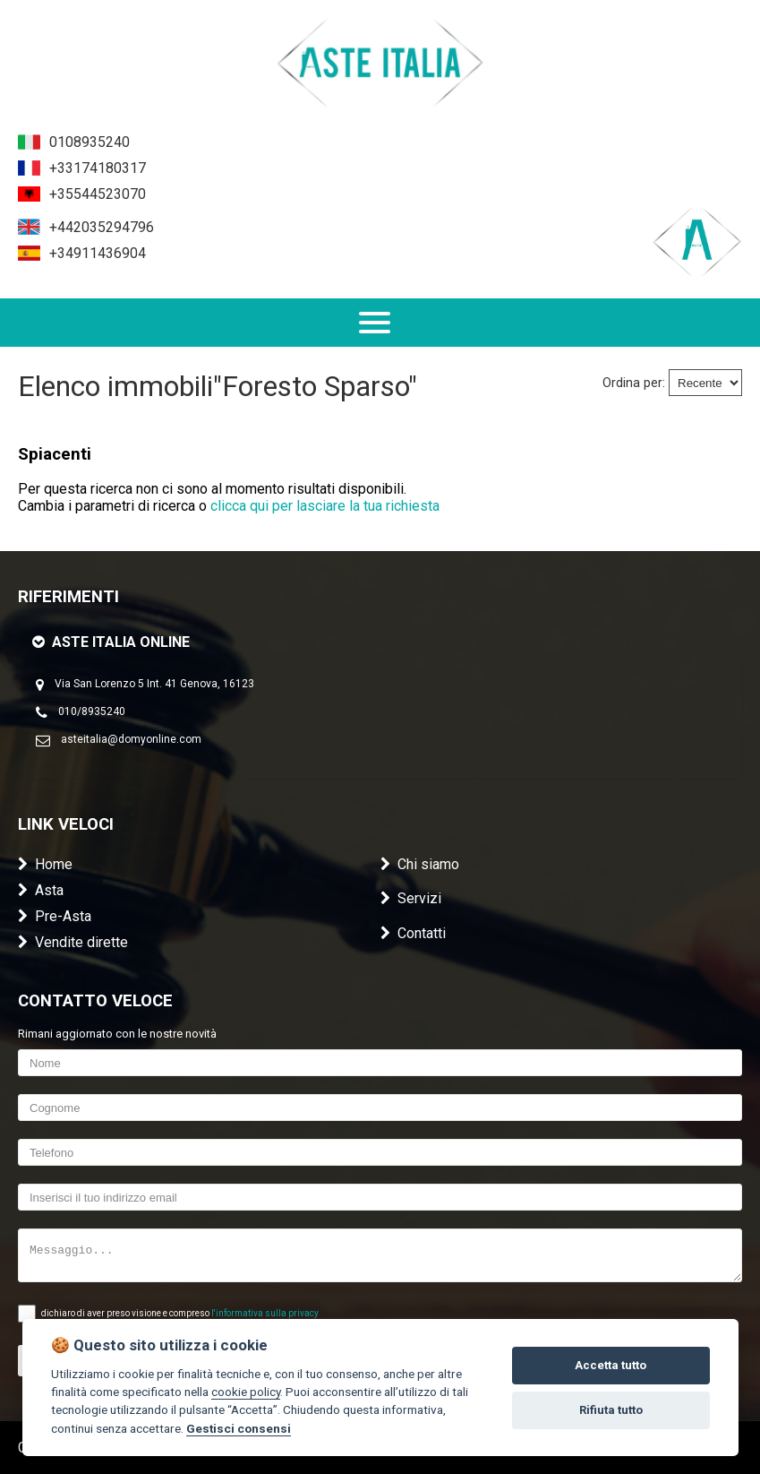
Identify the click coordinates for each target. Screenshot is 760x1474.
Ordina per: (633, 383)
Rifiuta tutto (611, 1410)
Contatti (413, 933)
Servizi (410, 898)
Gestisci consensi (238, 1428)
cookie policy (245, 1391)
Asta (41, 890)
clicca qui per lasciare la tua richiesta (325, 505)
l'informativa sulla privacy (265, 1313)
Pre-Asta (54, 916)
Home (45, 864)
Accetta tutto (610, 1365)
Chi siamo (419, 864)
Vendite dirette (73, 942)
